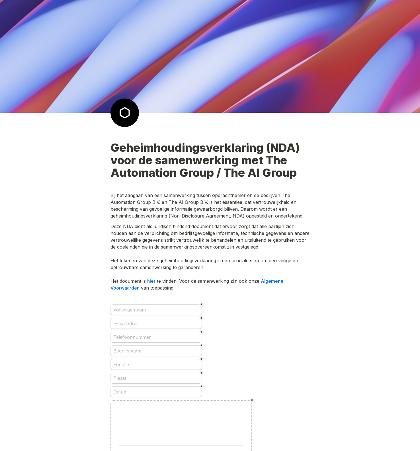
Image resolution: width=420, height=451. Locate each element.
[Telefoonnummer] (156, 337)
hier (151, 281)
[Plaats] (156, 378)
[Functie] (156, 364)
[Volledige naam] (156, 310)
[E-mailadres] (156, 323)
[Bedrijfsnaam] (156, 351)
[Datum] (156, 392)
